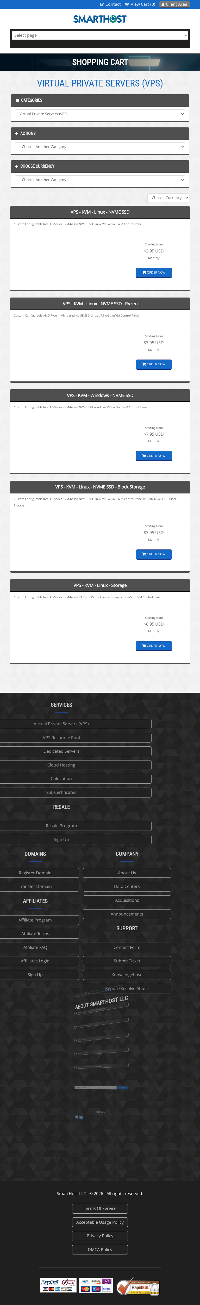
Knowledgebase (83, 975)
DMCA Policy (100, 1249)
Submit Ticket (84, 961)
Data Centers (84, 886)
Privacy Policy (100, 1236)
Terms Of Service (100, 1208)
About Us (84, 873)
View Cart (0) (143, 4)
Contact (113, 4)
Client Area (176, 4)
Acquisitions (84, 900)
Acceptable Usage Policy (100, 1222)
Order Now (153, 272)
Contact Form (83, 947)
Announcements (83, 914)
